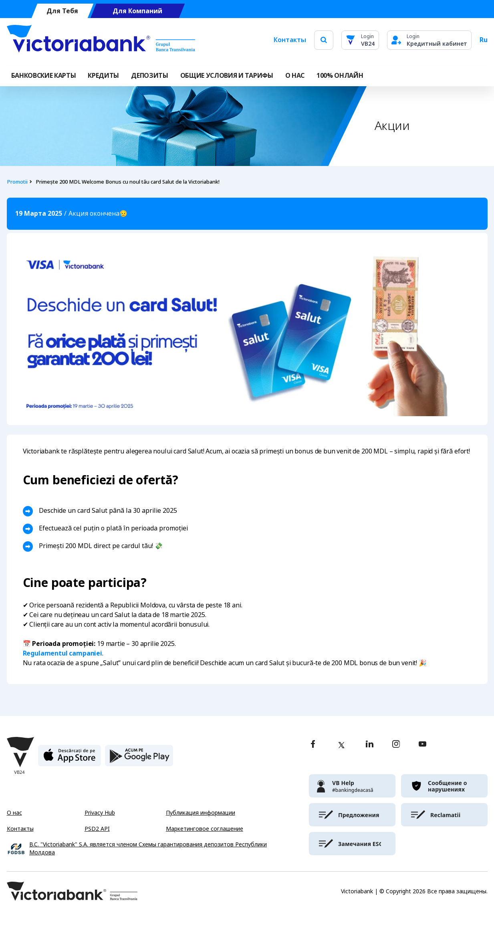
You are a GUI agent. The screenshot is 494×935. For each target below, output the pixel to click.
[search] (324, 40)
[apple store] (69, 759)
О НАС (294, 75)
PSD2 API (97, 829)
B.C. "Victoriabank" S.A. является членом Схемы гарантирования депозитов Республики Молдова (148, 848)
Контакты (290, 40)
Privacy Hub (100, 813)
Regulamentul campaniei (62, 653)
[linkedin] (369, 744)
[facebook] (313, 744)
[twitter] (341, 745)
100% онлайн (340, 75)
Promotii (17, 182)
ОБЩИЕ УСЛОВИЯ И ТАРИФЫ (226, 75)
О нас (14, 813)
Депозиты (149, 75)
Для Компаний (137, 11)
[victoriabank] (352, 785)
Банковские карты (43, 75)
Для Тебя (62, 11)
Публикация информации (200, 813)
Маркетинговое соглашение (204, 829)
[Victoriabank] (101, 40)
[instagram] (396, 744)
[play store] (139, 759)
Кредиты (103, 75)
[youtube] (422, 744)
